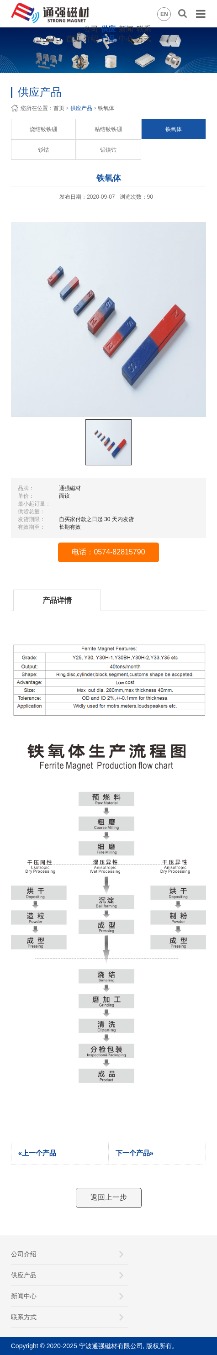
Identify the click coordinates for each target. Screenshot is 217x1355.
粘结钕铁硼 (108, 129)
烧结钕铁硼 (43, 129)
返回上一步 (108, 1197)
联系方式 (24, 1317)
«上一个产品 (37, 1153)
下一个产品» (134, 1153)
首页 (73, 38)
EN (164, 14)
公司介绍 (24, 1254)
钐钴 (43, 150)
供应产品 (81, 108)
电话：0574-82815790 (108, 552)
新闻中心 (24, 1296)
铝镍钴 (108, 150)
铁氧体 (173, 129)
